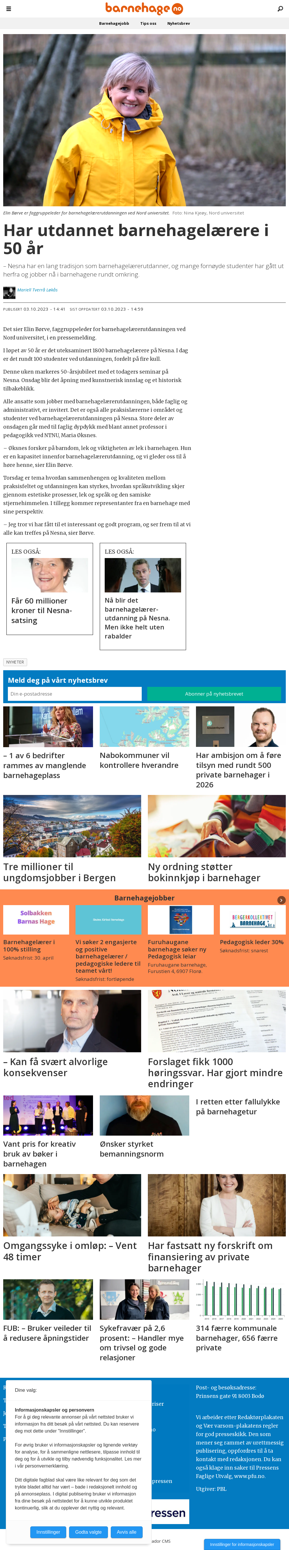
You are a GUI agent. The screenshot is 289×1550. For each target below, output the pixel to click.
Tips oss (148, 23)
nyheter (15, 662)
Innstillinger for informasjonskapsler (242, 1544)
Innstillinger (48, 1532)
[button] (281, 900)
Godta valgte (88, 1532)
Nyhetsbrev (178, 23)
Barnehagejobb (114, 23)
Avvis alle (126, 1532)
